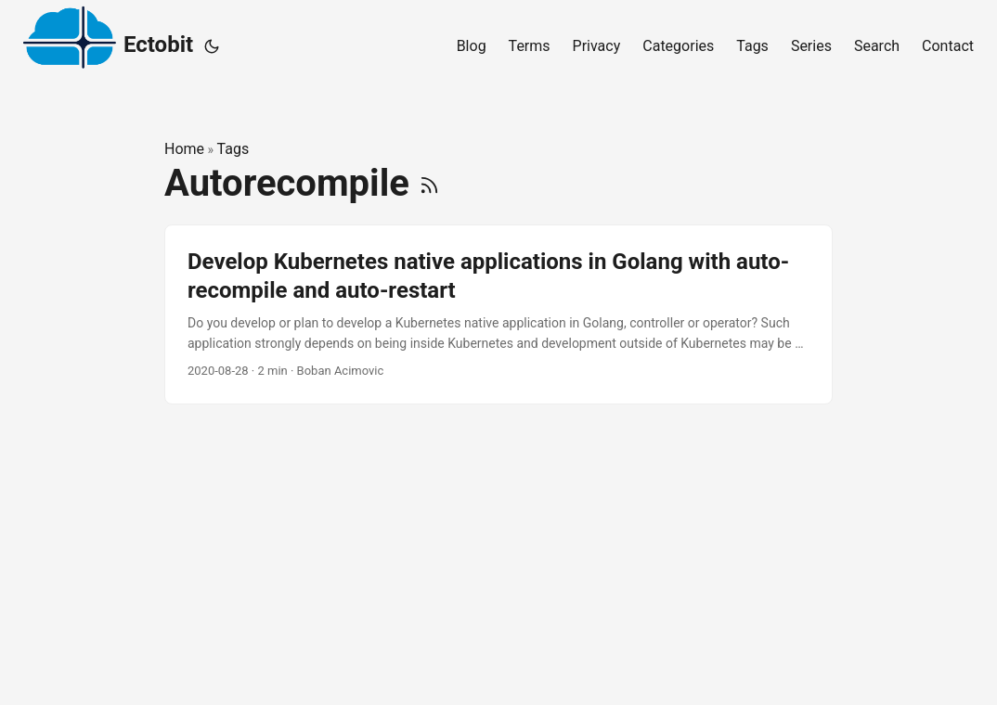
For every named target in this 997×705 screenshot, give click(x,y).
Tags (233, 149)
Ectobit (108, 41)
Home (184, 149)
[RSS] (429, 183)
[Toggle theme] (212, 46)
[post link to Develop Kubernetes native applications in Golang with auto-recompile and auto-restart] (498, 314)
